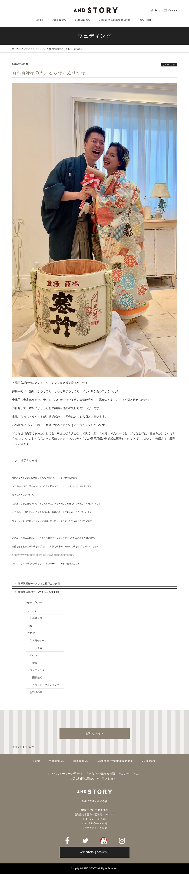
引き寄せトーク (38, 640)
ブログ (31, 633)
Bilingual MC (81, 760)
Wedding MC (57, 760)
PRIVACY (29, 747)
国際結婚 (37, 677)
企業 (34, 662)
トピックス (36, 647)
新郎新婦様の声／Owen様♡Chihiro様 (38, 591)
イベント (35, 655)
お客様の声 (36, 692)
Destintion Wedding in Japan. (115, 760)
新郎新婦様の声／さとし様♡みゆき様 (39, 583)
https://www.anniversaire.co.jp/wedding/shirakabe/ (43, 554)
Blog (157, 10)
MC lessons (149, 760)
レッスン (32, 610)
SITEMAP (17, 747)
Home (36, 760)
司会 (29, 625)
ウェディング (169, 64)
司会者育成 (36, 618)
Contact (172, 10)
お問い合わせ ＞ (95, 733)
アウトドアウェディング (45, 684)
